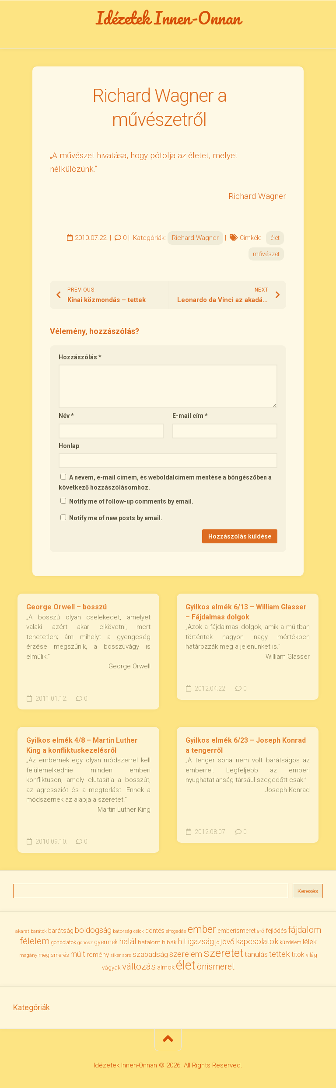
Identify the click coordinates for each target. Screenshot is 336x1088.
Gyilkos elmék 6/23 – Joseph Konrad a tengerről (246, 745)
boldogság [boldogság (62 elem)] (93, 930)
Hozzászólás (80, 357)
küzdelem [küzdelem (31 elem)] (290, 942)
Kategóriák (31, 1007)
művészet (266, 253)
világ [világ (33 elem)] (311, 955)
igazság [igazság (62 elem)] (201, 941)
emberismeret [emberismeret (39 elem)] (236, 930)
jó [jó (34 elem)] (217, 942)
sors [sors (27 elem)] (126, 955)
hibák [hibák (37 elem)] (169, 942)
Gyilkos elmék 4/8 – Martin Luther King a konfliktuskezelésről (82, 745)
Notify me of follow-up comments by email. (131, 501)
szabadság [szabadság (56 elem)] (150, 954)
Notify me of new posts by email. (115, 517)
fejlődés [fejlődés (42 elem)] (276, 931)
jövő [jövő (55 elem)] (227, 941)
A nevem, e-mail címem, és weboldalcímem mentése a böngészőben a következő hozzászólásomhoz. (165, 482)
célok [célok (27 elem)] (138, 931)
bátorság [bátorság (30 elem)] (122, 931)
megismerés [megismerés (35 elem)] (53, 955)
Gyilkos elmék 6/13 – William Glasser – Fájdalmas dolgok (246, 612)
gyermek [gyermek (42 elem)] (106, 942)
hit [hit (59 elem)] (182, 941)
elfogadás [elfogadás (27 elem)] (176, 931)
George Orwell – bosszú (66, 607)
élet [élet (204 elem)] (186, 965)
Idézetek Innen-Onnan (168, 18)
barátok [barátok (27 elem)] (39, 931)
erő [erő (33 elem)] (260, 931)
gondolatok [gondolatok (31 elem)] (63, 942)
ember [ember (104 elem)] (202, 929)
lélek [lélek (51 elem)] (310, 942)
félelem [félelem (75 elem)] (34, 941)
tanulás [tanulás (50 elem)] (256, 954)
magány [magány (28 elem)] (28, 955)
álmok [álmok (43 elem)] (166, 967)
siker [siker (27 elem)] (115, 955)
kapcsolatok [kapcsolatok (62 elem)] (257, 941)
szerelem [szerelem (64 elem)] (185, 954)
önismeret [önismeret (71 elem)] (215, 967)
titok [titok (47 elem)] (297, 954)
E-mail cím (190, 415)
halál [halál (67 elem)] (127, 941)
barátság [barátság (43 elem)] (61, 931)
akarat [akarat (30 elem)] (22, 931)
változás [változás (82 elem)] (139, 966)
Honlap (69, 445)
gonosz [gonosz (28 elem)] (85, 942)
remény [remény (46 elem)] (98, 955)
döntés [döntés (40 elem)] (154, 930)
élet (275, 237)
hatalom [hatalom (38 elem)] (149, 942)
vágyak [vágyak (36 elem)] (111, 967)
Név (66, 415)
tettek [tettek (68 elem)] (279, 954)
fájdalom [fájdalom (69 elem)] (304, 930)
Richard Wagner (195, 238)
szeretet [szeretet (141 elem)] (223, 952)
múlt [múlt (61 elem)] (77, 954)
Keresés (308, 891)
